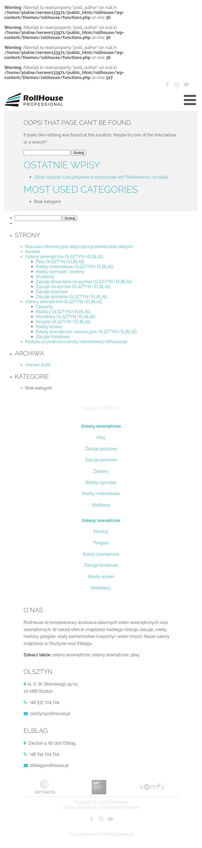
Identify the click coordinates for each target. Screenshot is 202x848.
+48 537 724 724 (44, 702)
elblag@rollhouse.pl (49, 765)
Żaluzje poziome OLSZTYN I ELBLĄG (72, 296)
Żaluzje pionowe (52, 291)
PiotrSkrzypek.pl (117, 834)
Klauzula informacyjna (120, 807)
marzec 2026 (37, 364)
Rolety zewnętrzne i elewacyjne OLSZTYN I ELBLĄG (86, 331)
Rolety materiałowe (101, 493)
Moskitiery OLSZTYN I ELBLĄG (65, 316)
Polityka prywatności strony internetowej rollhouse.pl (76, 341)
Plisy (101, 437)
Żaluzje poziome (101, 448)
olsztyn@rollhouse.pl (50, 713)
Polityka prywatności (80, 807)
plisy (135, 654)
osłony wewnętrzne (71, 654)
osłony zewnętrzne (110, 654)
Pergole (101, 542)
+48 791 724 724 (44, 754)
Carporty (44, 306)
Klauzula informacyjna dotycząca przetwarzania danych (79, 246)
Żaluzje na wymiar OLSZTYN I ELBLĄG (73, 286)
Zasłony (101, 471)
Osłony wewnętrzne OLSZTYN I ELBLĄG (64, 256)
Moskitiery (101, 587)
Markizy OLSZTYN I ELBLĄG (63, 311)
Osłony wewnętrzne (101, 426)
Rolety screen (49, 326)
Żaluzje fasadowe (53, 336)
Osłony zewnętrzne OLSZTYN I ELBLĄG (63, 301)
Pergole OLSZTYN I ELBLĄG (63, 321)
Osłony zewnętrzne (101, 520)
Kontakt (32, 251)
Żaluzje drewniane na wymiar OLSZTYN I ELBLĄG (84, 281)
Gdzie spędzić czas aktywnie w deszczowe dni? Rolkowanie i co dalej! (101, 177)
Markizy (101, 531)
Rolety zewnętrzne (101, 554)
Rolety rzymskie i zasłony (60, 271)
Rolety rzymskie (100, 482)
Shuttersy (45, 276)
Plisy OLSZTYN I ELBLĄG (60, 261)
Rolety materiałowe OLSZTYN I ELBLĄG (74, 266)
